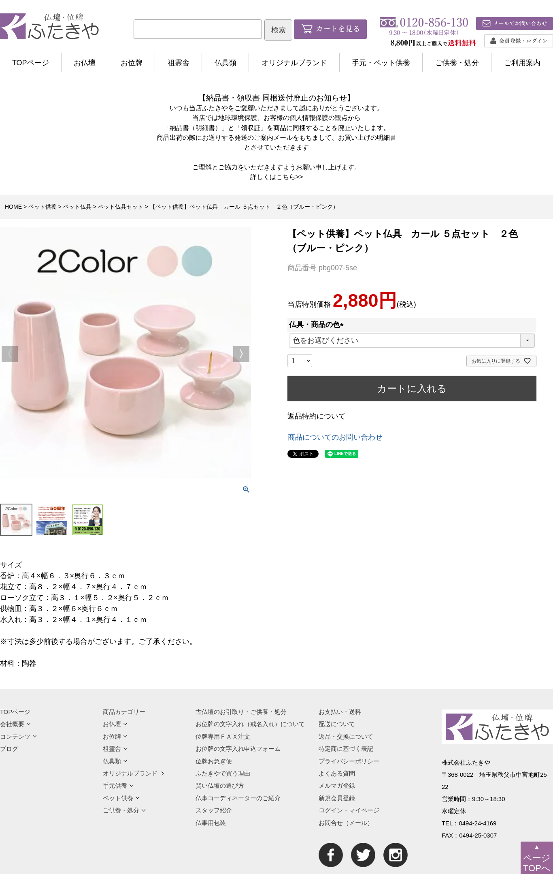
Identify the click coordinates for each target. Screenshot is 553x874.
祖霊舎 (178, 63)
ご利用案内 (522, 63)
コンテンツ (18, 736)
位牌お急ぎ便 (214, 761)
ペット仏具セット (120, 206)
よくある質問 (337, 773)
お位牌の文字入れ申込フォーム (238, 748)
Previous (10, 354)
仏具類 (225, 63)
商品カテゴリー (124, 711)
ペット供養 (42, 206)
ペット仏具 (77, 206)
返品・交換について (346, 736)
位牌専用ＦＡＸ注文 (223, 736)
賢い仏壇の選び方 (220, 785)
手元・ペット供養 (381, 63)
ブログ (9, 748)
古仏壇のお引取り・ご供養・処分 (241, 711)
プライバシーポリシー (349, 761)
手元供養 (118, 785)
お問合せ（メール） (346, 822)
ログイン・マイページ (349, 810)
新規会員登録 (337, 798)
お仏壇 (85, 63)
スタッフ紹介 (214, 810)
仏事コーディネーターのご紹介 (238, 798)
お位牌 (132, 63)
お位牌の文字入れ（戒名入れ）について (250, 723)
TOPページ (30, 63)
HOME (13, 206)
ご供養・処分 (457, 63)
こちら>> (289, 176)
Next (241, 354)
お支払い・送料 (340, 711)
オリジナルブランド (294, 63)
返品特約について (316, 416)
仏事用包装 (211, 822)
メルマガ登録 (337, 785)
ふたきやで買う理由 (223, 773)
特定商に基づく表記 (346, 748)
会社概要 (15, 723)
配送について (337, 723)
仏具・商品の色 (318, 325)
